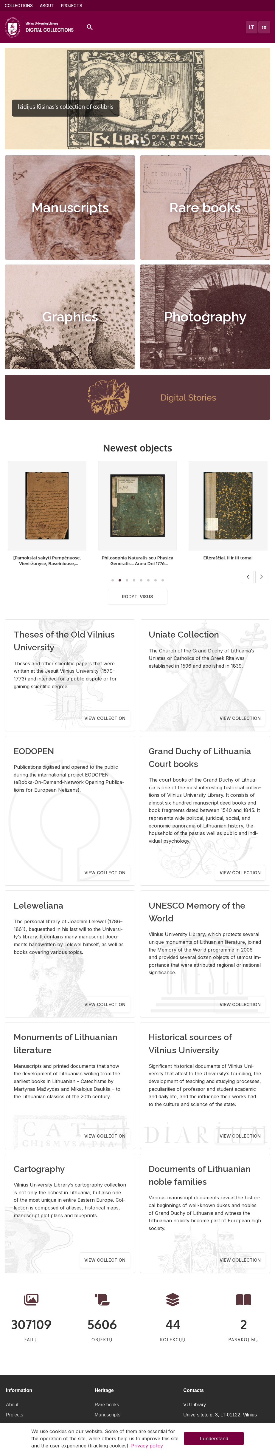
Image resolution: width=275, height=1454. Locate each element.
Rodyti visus (137, 596)
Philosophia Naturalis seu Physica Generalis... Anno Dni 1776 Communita (228, 564)
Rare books (205, 207)
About (47, 5)
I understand (214, 1438)
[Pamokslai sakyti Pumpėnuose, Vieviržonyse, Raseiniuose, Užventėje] (137, 564)
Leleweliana (38, 906)
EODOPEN (34, 751)
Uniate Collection (184, 634)
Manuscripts (70, 207)
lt (251, 27)
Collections (19, 5)
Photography (205, 317)
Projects (71, 5)
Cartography (39, 1169)
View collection (104, 718)
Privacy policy (147, 1446)
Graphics (70, 317)
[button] (131, 142)
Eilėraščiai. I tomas (47, 558)
